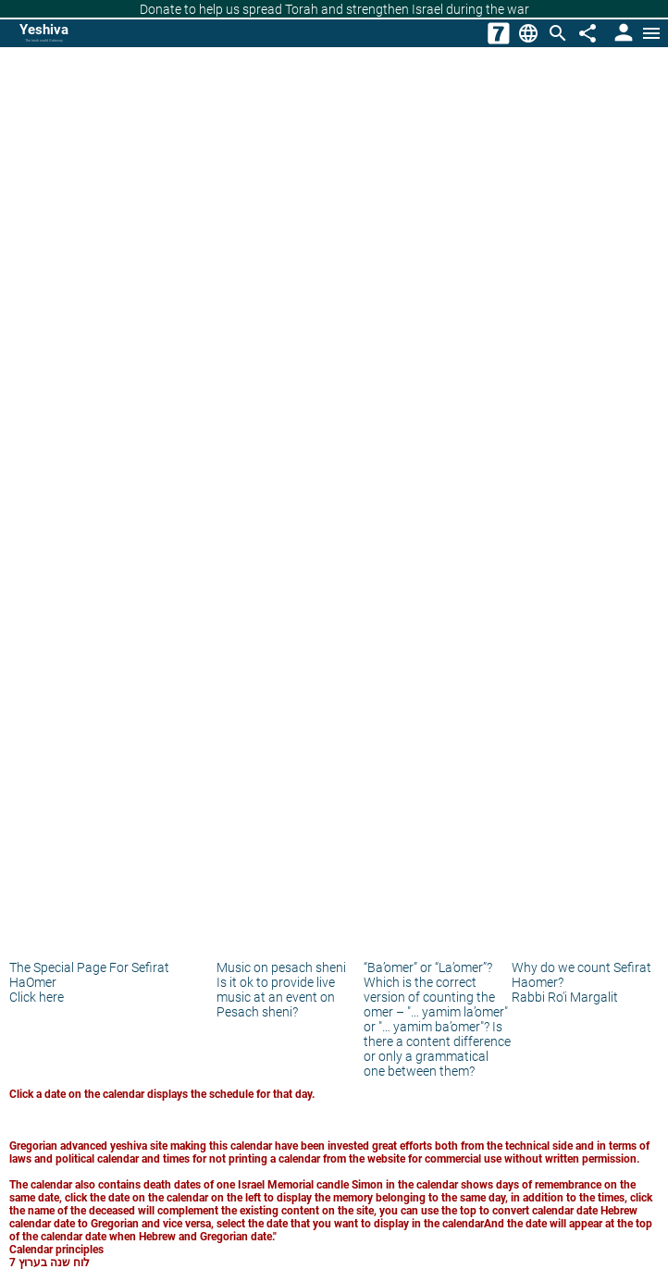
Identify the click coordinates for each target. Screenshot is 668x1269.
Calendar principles (56, 1249)
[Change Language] (528, 33)
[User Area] (622, 33)
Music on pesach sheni (281, 967)
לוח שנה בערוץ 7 (49, 1262)
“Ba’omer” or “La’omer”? (428, 967)
